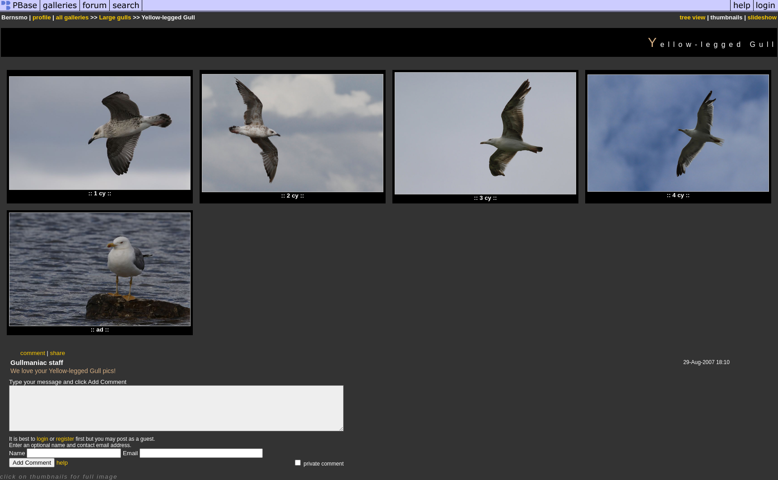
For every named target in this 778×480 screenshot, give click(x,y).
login (42, 439)
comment (32, 353)
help (62, 462)
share (57, 353)
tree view (692, 17)
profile (42, 17)
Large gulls (115, 17)
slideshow (762, 17)
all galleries (72, 17)
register (65, 439)
